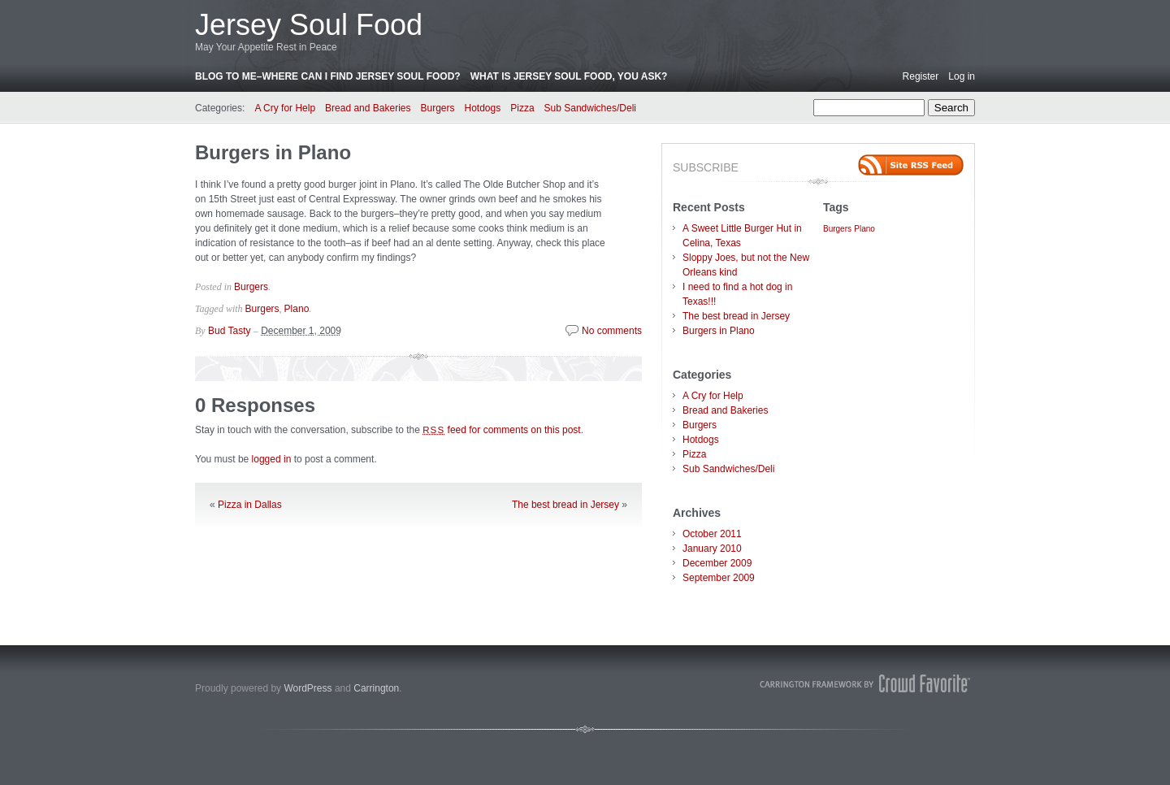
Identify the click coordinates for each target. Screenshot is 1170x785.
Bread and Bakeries (367, 108)
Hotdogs (483, 108)
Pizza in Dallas (250, 504)
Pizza (522, 108)
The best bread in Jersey (565, 504)
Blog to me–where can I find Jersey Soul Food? (328, 76)
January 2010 (712, 548)
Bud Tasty (229, 330)
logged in (272, 459)
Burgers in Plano (273, 152)
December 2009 (717, 563)
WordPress (308, 688)
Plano (297, 308)
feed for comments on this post (501, 430)
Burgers (437, 108)
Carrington (376, 688)
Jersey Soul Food (308, 24)
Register (921, 76)
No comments (612, 330)
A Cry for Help (284, 108)
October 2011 (712, 534)
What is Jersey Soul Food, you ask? (569, 76)
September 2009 (718, 577)
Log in (961, 76)
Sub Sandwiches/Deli (590, 108)
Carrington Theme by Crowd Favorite (865, 683)
